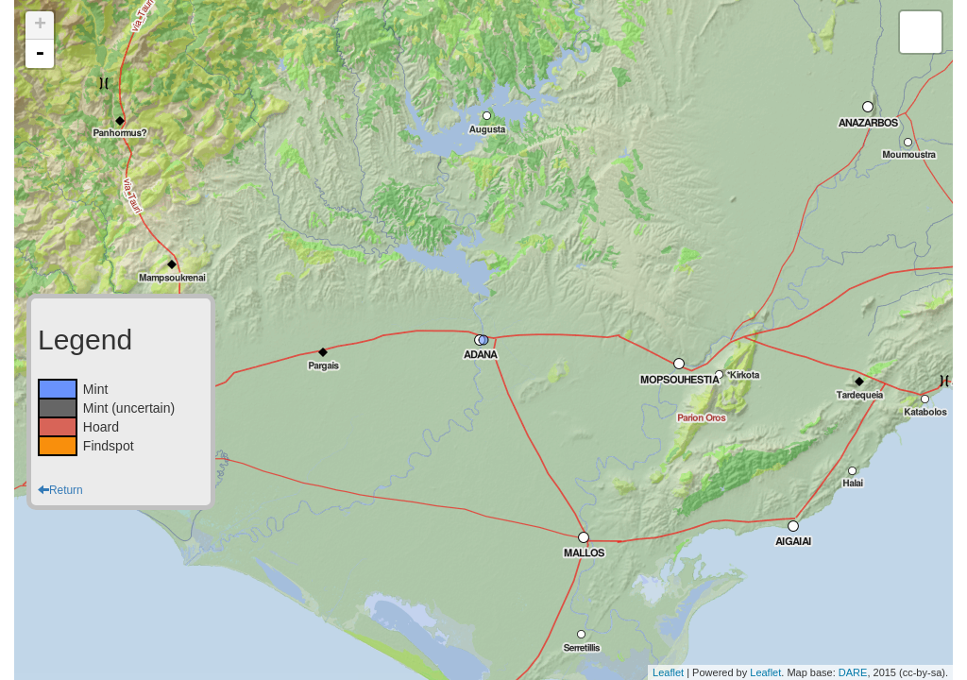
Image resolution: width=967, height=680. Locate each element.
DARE (853, 672)
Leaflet (668, 672)
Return (60, 490)
